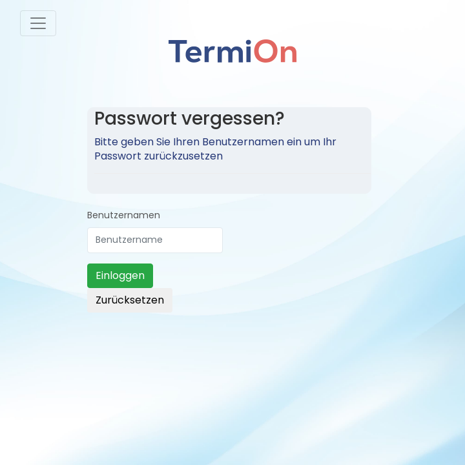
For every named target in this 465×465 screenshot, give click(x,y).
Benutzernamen (123, 215)
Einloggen (120, 275)
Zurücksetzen (130, 300)
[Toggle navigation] (38, 23)
